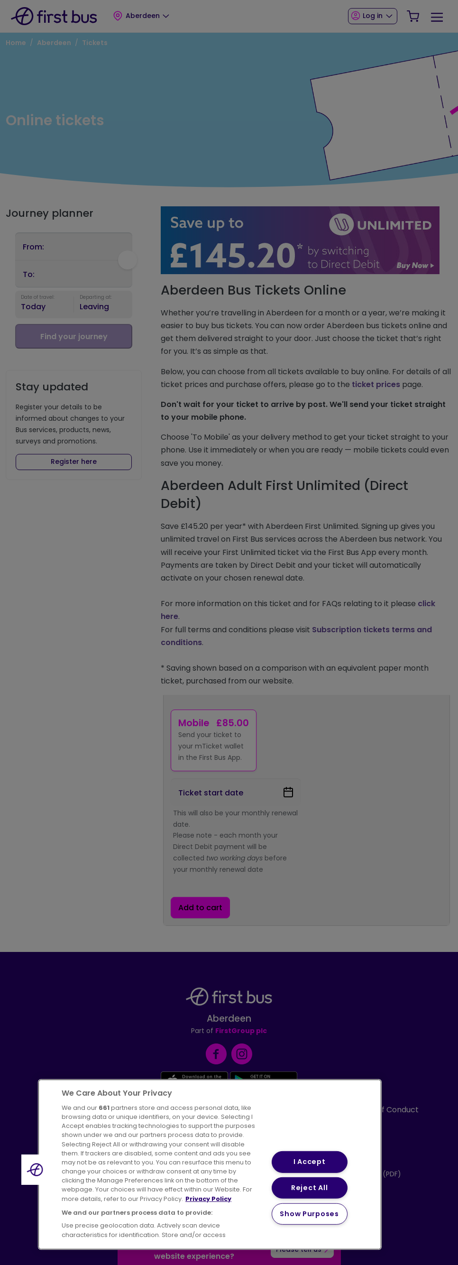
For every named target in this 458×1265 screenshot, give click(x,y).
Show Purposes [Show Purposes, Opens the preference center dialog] (309, 1214)
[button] (36, 1169)
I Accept (309, 1161)
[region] (210, 1164)
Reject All (309, 1187)
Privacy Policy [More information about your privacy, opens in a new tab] (208, 1199)
